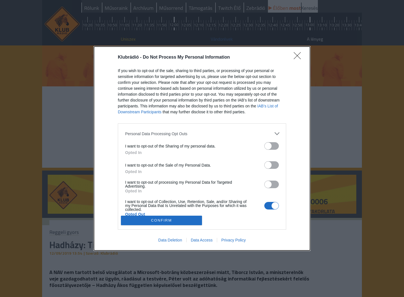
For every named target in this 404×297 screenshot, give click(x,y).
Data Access (202, 240)
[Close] (299, 57)
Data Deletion (170, 240)
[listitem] (202, 134)
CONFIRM (161, 220)
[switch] (271, 146)
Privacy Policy (233, 240)
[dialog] (202, 148)
